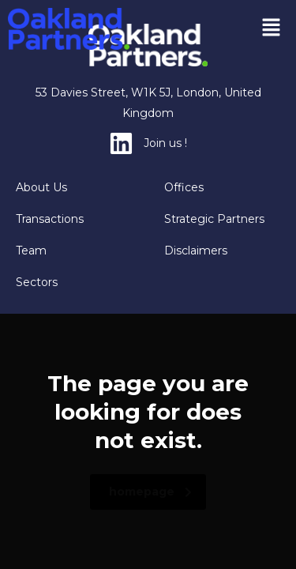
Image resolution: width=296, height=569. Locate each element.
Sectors (37, 282)
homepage (150, 491)
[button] (272, 28)
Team (31, 250)
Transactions (50, 219)
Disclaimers (195, 250)
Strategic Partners (214, 219)
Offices (184, 187)
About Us (41, 187)
